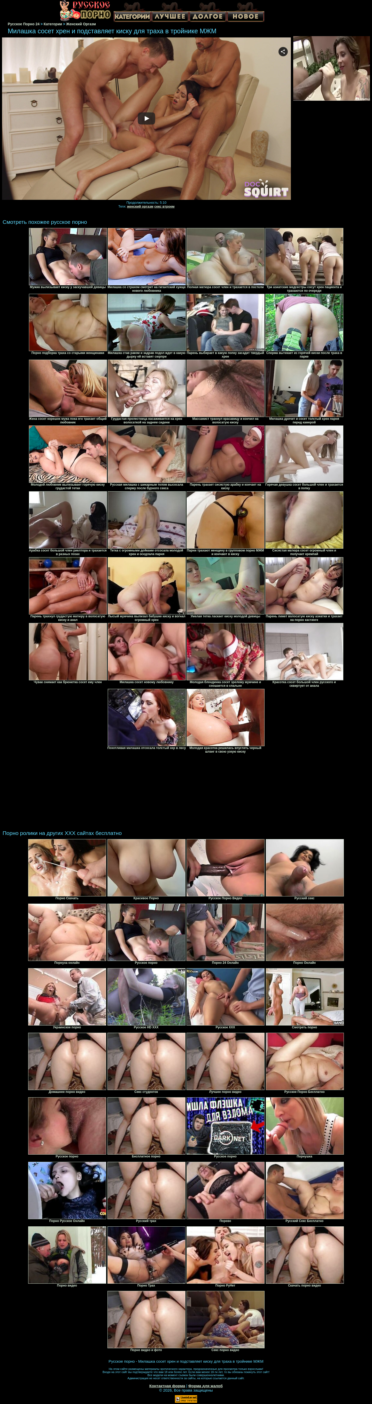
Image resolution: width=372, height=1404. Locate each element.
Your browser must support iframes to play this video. (146, 118)
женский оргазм (140, 206)
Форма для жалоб (205, 1386)
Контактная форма (167, 1386)
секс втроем (164, 206)
